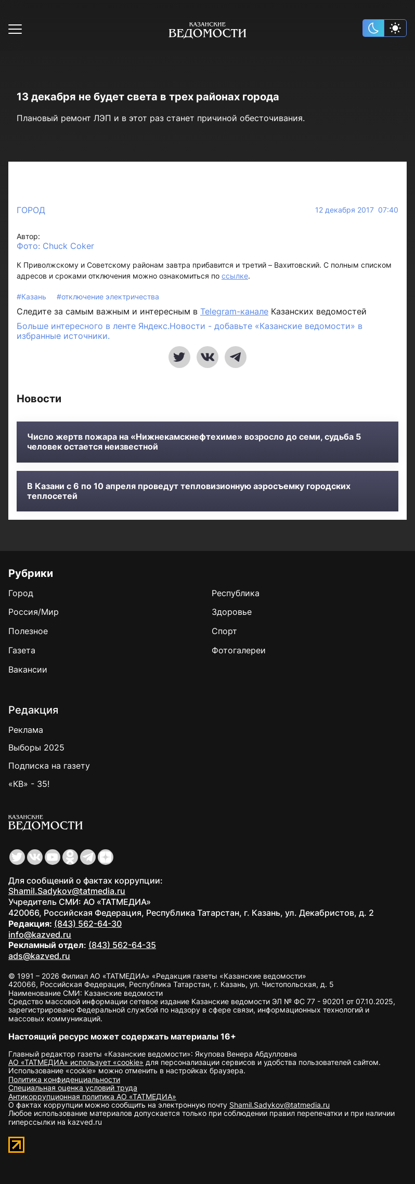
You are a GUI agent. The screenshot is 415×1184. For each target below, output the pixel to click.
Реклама (25, 730)
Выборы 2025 (36, 747)
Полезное (28, 631)
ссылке (235, 275)
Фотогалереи (239, 650)
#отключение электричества (108, 296)
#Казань (32, 296)
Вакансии (27, 669)
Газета (21, 650)
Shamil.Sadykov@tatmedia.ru (66, 891)
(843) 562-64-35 (122, 945)
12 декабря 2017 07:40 (356, 210)
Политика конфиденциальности (64, 1079)
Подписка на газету (49, 765)
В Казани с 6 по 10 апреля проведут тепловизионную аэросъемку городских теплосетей (189, 491)
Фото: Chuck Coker (55, 246)
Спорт (224, 631)
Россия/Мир (33, 612)
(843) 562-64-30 (88, 923)
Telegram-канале (234, 311)
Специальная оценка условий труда (72, 1087)
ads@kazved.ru (39, 956)
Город (31, 210)
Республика (236, 593)
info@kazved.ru (39, 934)
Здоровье (232, 612)
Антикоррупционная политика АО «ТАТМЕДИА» (92, 1096)
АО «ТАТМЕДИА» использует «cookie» (76, 1062)
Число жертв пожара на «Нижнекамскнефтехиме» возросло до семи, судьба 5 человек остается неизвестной (194, 442)
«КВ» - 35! (28, 784)
